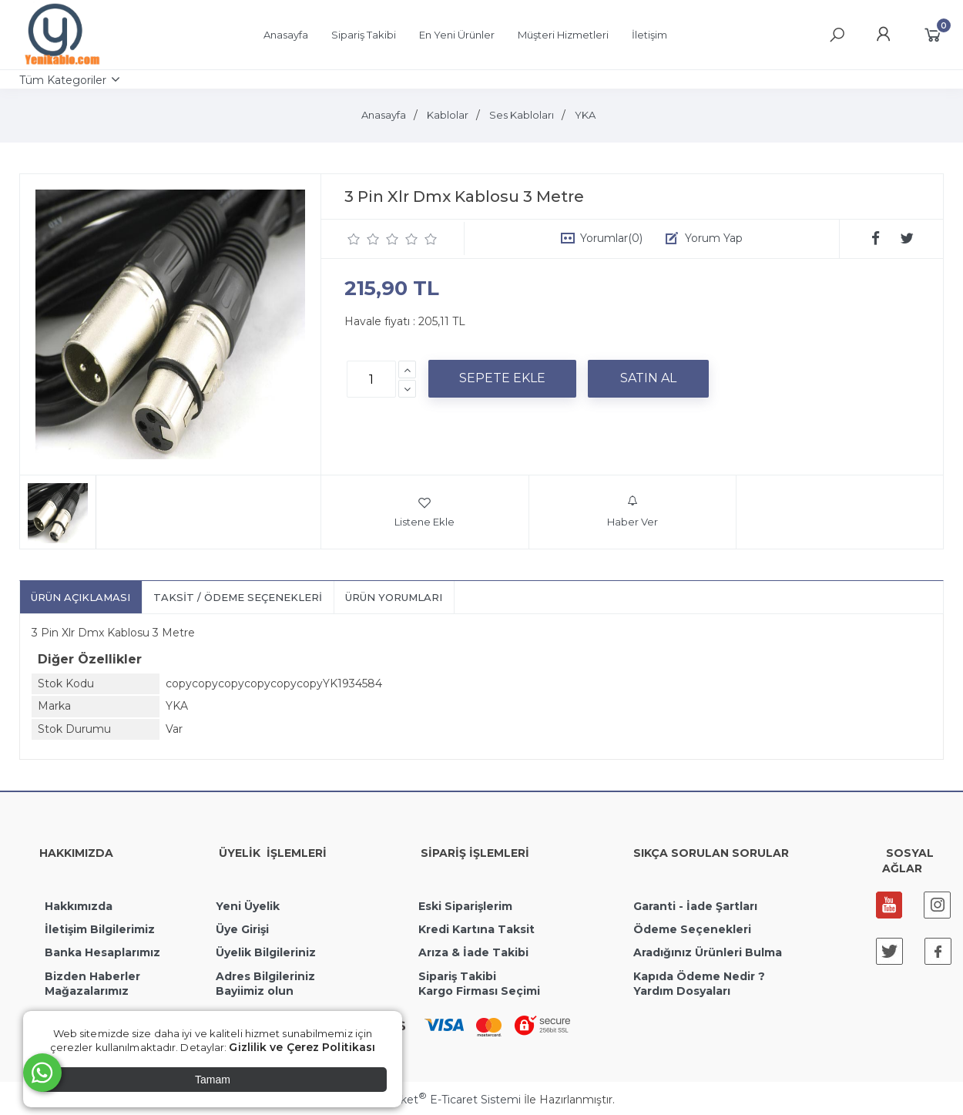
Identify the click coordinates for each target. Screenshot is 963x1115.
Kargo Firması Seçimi (479, 991)
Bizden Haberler (92, 976)
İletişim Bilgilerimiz (98, 929)
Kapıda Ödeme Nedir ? (699, 976)
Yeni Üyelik (248, 906)
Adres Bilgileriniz (265, 976)
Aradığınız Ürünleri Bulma (707, 952)
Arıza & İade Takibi (473, 952)
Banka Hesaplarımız (102, 952)
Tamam (212, 1079)
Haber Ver (632, 511)
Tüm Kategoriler (62, 80)
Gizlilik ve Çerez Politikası (302, 1047)
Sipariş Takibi (457, 976)
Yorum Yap (714, 238)
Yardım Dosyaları (681, 991)
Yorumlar (611, 238)
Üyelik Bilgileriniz (266, 952)
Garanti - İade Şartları (695, 906)
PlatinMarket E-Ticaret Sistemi (435, 1100)
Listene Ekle (424, 511)
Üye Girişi (242, 929)
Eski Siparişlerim (465, 906)
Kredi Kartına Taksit (476, 929)
